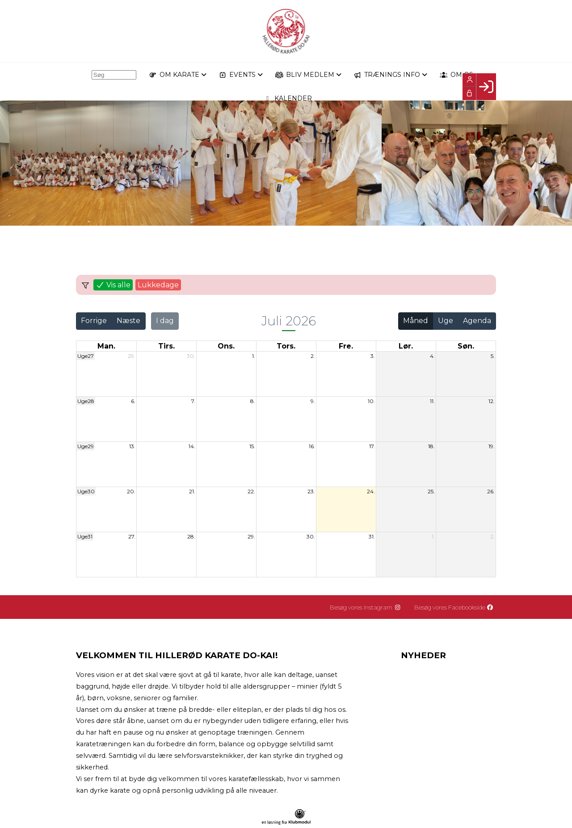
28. (191, 536)
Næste (128, 320)
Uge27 (85, 356)
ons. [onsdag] (226, 346)
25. (431, 491)
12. (491, 401)
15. (252, 446)
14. (192, 446)
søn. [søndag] (466, 346)
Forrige (94, 320)
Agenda (477, 320)
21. (192, 491)
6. (133, 401)
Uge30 (86, 491)
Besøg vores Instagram (370, 607)
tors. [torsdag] (286, 346)
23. (311, 491)
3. (372, 356)
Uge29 (85, 446)
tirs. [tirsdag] (166, 346)
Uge (445, 320)
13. (132, 446)
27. (131, 536)
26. (491, 491)
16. (312, 446)
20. (131, 491)
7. (193, 401)
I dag (165, 320)
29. (131, 356)
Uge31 (85, 536)
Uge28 (85, 401)
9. (313, 401)
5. (493, 356)
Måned (415, 320)
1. (253, 356)
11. (432, 401)
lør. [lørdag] (406, 346)
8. (252, 401)
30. (191, 356)
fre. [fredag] (346, 346)
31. (372, 536)
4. (432, 356)
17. (372, 446)
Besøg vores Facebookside (456, 607)
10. (371, 401)
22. (251, 491)
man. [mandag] (106, 346)
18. (431, 446)
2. (313, 356)
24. (371, 491)
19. (491, 446)
